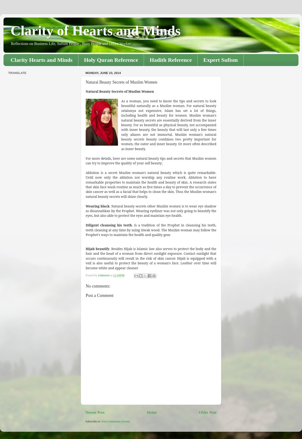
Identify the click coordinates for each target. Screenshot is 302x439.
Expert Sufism (220, 60)
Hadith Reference (171, 60)
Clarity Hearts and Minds (42, 60)
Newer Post (95, 412)
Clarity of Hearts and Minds (96, 30)
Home (152, 412)
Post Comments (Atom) (116, 421)
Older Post (208, 412)
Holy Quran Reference (111, 60)
